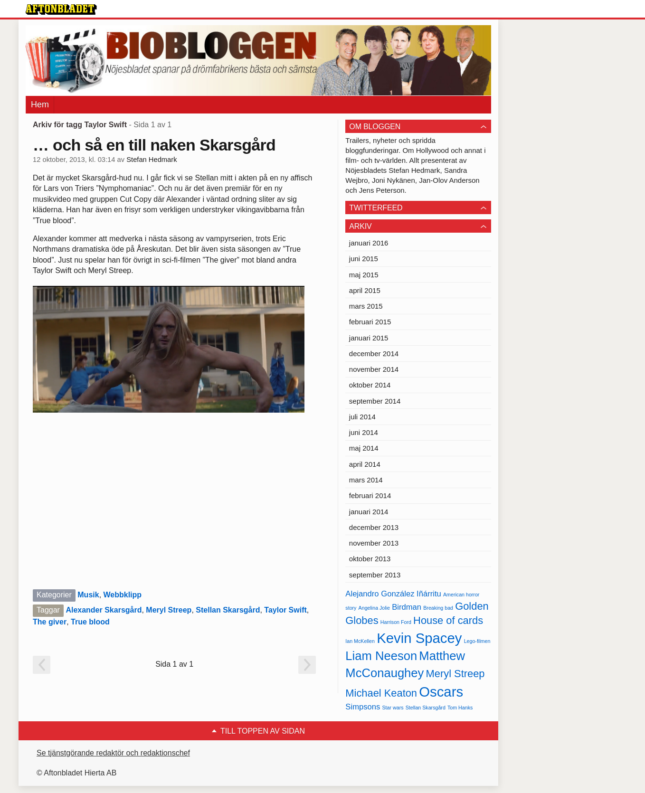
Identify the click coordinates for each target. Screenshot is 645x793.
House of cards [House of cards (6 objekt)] (448, 620)
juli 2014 (362, 417)
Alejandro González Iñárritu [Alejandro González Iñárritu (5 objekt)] (393, 593)
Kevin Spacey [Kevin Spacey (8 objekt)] (419, 638)
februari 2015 (370, 322)
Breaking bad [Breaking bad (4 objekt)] (438, 608)
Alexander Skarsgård (104, 610)
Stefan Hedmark (151, 159)
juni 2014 (363, 432)
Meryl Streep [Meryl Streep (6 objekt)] (455, 674)
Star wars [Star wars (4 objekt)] (393, 707)
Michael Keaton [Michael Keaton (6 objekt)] (381, 693)
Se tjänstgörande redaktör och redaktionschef (113, 753)
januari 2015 (369, 338)
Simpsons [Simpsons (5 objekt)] (362, 706)
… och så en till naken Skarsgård (154, 145)
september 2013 (374, 575)
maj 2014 (364, 448)
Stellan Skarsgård (228, 610)
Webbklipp (123, 595)
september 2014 (374, 401)
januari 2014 (369, 512)
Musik (88, 595)
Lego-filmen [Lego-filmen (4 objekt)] (477, 641)
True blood (90, 622)
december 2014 (373, 353)
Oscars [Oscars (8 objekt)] (441, 691)
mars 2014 (366, 480)
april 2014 (364, 464)
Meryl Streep (168, 610)
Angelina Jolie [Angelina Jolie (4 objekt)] (374, 608)
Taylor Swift (285, 610)
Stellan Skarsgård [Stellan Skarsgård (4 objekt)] (426, 707)
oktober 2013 (370, 559)
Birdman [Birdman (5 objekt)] (406, 607)
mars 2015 (366, 306)
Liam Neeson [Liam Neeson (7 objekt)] (381, 655)
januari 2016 (369, 243)
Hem (40, 104)
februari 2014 (370, 495)
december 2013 (373, 527)
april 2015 (364, 290)
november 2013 (373, 543)
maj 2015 (364, 275)
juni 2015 (363, 259)
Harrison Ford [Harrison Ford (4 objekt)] (395, 622)
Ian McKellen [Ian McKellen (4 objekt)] (360, 641)
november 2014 (373, 369)
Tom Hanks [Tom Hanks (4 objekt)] (460, 707)
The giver (49, 622)
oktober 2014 (370, 385)
